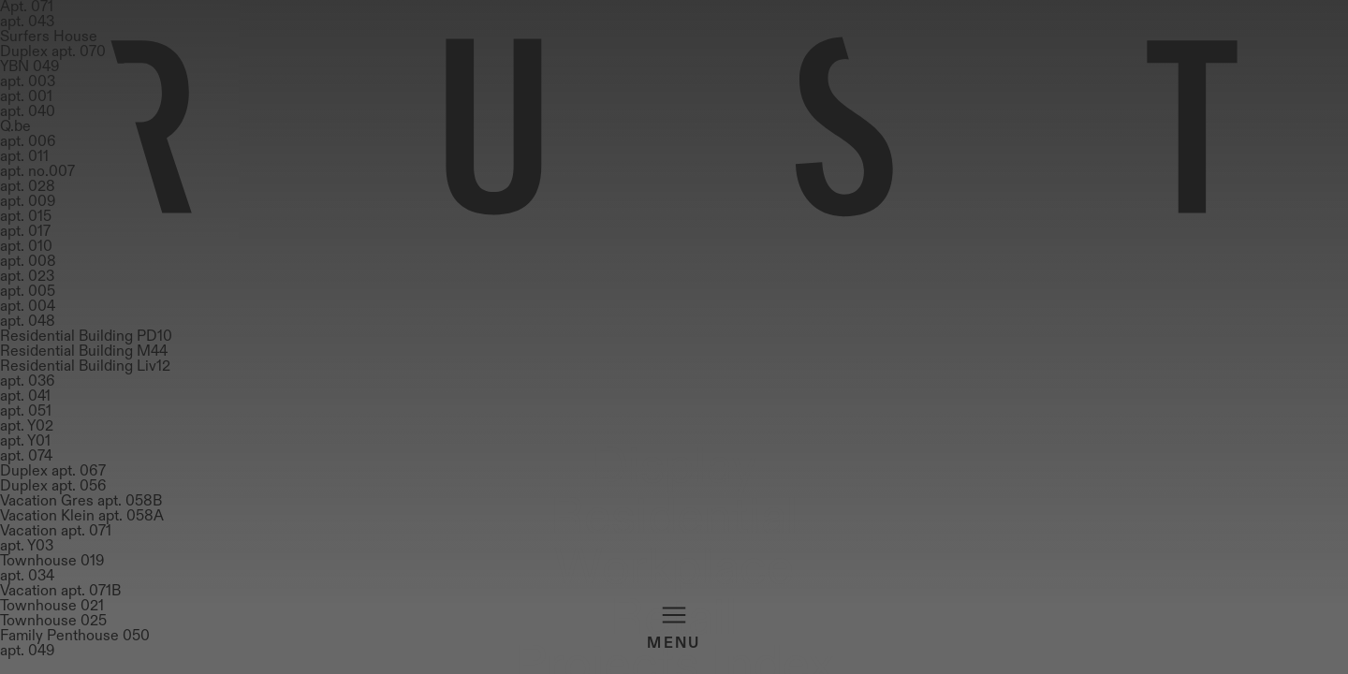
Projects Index (1045, 652)
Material (1167, 652)
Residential (154, 652)
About (1248, 652)
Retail (362, 652)
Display (52, 652)
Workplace (272, 652)
